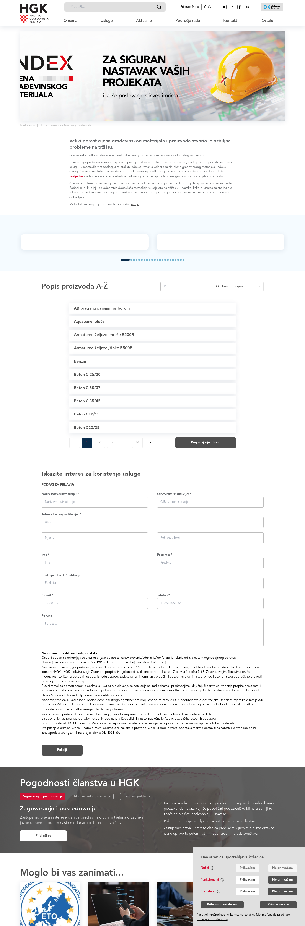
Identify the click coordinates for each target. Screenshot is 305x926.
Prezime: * (164, 620)
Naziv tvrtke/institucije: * (60, 559)
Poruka (47, 681)
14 (137, 507)
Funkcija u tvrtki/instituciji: (61, 640)
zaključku (76, 176)
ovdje (135, 204)
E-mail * (47, 660)
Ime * (45, 620)
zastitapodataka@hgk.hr (58, 798)
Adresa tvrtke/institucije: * (61, 579)
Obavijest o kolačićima (212, 919)
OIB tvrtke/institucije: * (174, 559)
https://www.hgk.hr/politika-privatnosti (207, 788)
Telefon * (163, 660)
